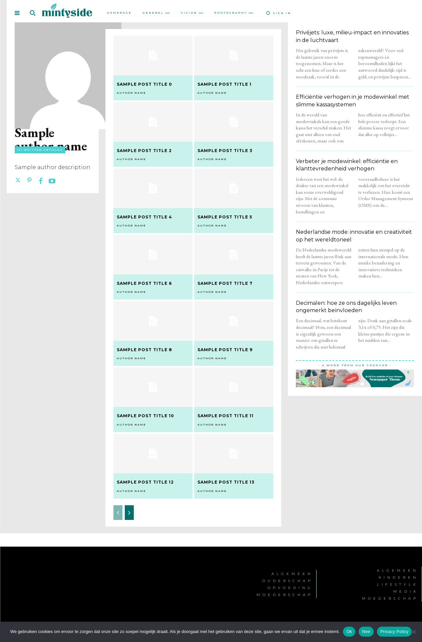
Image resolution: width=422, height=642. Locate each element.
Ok (349, 631)
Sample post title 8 (144, 349)
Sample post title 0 (144, 84)
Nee (366, 631)
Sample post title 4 (144, 216)
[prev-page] (117, 512)
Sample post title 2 (144, 150)
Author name (131, 92)
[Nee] (413, 631)
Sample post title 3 (225, 150)
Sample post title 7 (225, 283)
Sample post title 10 (145, 415)
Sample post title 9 (225, 349)
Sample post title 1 (224, 84)
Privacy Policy (394, 631)
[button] (32, 13)
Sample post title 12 (145, 482)
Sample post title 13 (226, 482)
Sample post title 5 (224, 216)
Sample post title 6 (144, 283)
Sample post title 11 (225, 415)
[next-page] (129, 512)
